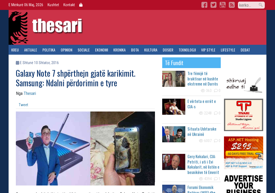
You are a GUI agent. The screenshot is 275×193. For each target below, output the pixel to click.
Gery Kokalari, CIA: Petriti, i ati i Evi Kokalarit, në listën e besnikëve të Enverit (203, 164)
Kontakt (69, 5)
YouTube (223, 5)
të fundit (174, 63)
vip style (208, 50)
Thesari (30, 93)
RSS (232, 5)
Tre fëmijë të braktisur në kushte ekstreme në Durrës (202, 78)
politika (48, 50)
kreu (15, 50)
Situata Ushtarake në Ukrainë (201, 131)
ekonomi (101, 50)
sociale (84, 50)
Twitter (213, 5)
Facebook (204, 5)
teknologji (187, 50)
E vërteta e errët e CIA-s (201, 103)
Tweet (23, 105)
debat (245, 50)
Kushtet (53, 5)
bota (135, 50)
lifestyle (228, 50)
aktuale (30, 50)
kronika (119, 50)
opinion (66, 50)
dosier (168, 50)
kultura (150, 50)
